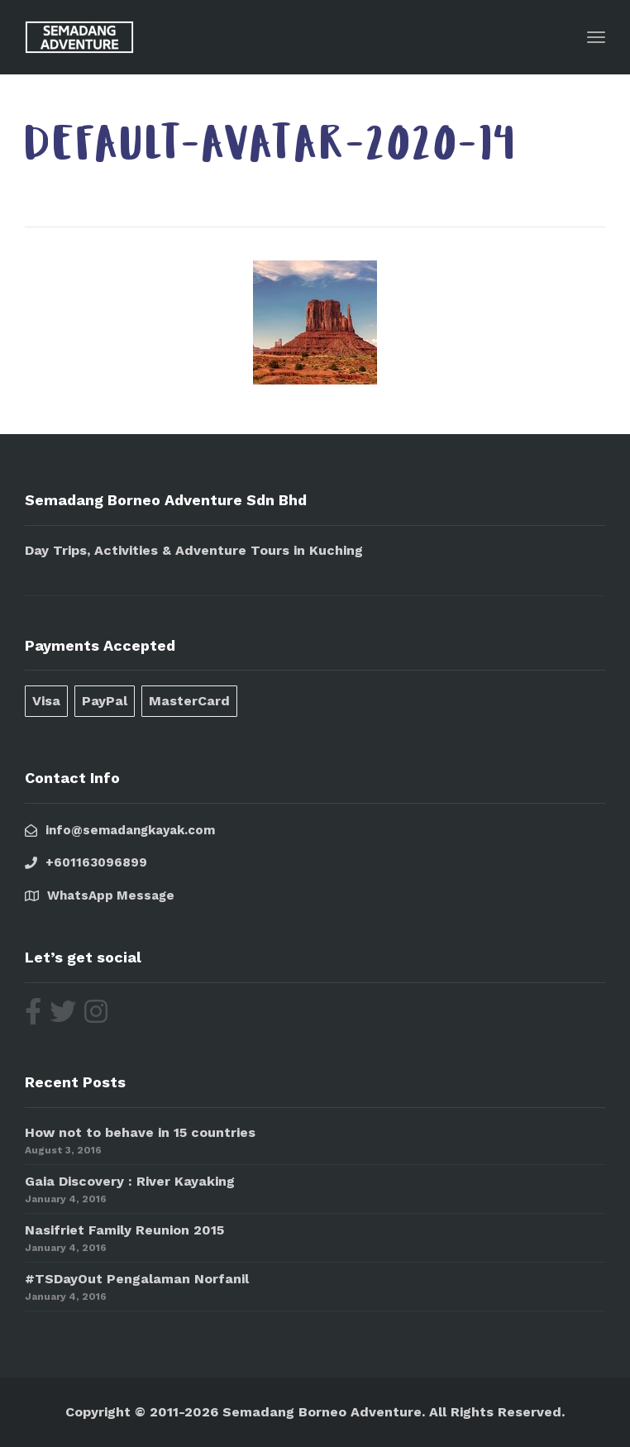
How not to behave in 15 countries (140, 1132)
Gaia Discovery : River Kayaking (130, 1181)
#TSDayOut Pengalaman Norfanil (137, 1279)
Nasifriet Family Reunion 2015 (124, 1230)
